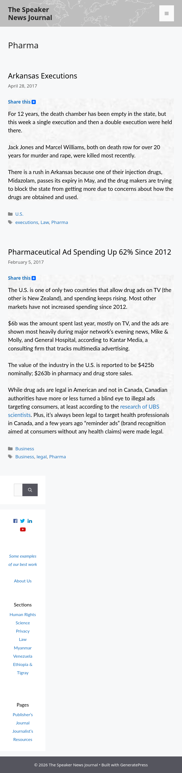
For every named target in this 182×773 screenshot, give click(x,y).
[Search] (30, 490)
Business (24, 448)
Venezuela (22, 655)
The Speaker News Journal (30, 13)
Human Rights (23, 614)
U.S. (19, 214)
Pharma (59, 222)
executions (26, 222)
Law (45, 222)
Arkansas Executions (42, 76)
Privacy (23, 630)
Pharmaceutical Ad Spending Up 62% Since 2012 (89, 252)
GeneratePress (134, 764)
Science (23, 622)
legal (42, 456)
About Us (23, 580)
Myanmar (23, 647)
